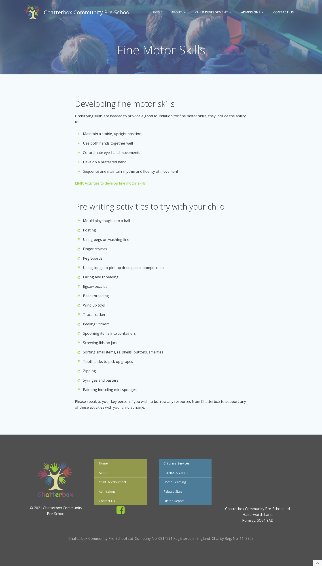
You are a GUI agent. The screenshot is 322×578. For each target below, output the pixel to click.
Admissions (253, 12)
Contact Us (284, 12)
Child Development (214, 12)
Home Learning (175, 491)
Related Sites (173, 500)
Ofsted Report (174, 509)
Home (158, 12)
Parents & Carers (176, 481)
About (179, 12)
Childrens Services (177, 472)
